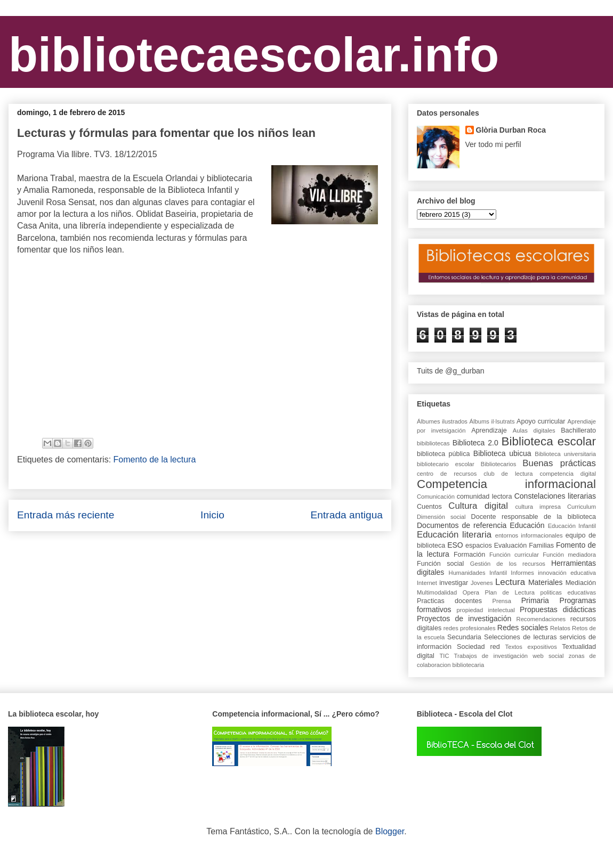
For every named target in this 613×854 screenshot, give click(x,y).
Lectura (510, 582)
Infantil (498, 573)
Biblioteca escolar (549, 441)
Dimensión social (441, 517)
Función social (440, 563)
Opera (471, 592)
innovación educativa (567, 573)
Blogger (389, 831)
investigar (453, 583)
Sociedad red (478, 646)
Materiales (545, 582)
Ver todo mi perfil (493, 144)
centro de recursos (447, 473)
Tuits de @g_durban (451, 371)
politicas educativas (568, 592)
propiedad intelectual (486, 610)
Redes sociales (522, 627)
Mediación (581, 583)
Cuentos (429, 506)
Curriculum (581, 506)
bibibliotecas (433, 443)
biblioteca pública (443, 454)
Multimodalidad (437, 592)
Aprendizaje (489, 430)
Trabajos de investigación (491, 656)
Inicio (212, 514)
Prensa (501, 601)
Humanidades (467, 573)
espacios (478, 545)
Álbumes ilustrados (442, 421)
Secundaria (464, 637)
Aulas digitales (534, 430)
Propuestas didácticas (558, 609)
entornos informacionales (529, 535)
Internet (427, 583)
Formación (470, 554)
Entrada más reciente (65, 514)
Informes (522, 573)
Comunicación (436, 496)
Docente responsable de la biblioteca (533, 516)
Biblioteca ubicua (502, 453)
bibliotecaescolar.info (254, 55)
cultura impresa (537, 506)
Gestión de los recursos (507, 563)
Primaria (535, 600)
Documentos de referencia (461, 525)
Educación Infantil (572, 526)
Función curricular (514, 554)
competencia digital (567, 473)
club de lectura (508, 473)
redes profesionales (469, 628)
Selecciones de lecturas (520, 637)
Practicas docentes (449, 601)
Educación (527, 525)
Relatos (560, 628)
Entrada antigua (347, 514)
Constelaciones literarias (555, 496)
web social (548, 656)
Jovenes (482, 583)
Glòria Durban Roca (511, 130)
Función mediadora (569, 554)
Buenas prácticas (559, 463)
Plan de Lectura (510, 592)
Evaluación (510, 545)
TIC (444, 656)
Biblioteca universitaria (565, 454)
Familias (541, 545)
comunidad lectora (484, 496)
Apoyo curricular (541, 421)
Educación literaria (454, 535)
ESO (455, 545)
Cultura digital (478, 506)
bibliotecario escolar (445, 464)
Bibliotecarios (499, 464)
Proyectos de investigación (464, 618)
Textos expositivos (531, 647)
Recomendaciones (541, 619)
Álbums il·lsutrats (492, 421)
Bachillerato (578, 430)
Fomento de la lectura (155, 459)
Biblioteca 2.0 (475, 442)
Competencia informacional (506, 484)
